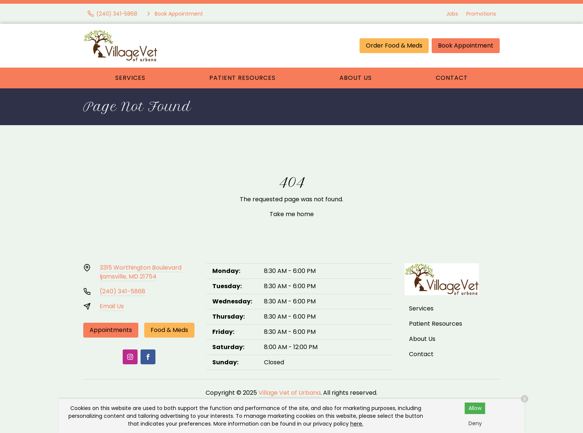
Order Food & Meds (394, 45)
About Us (355, 78)
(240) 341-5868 (122, 291)
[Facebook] (148, 356)
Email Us (112, 306)
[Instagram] (130, 356)
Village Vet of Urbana (289, 392)
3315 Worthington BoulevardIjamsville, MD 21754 (140, 272)
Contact (452, 78)
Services (130, 78)
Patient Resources (242, 78)
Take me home (292, 214)
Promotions (481, 13)
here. (356, 423)
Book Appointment (465, 45)
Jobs (452, 13)
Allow (474, 408)
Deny (475, 423)
